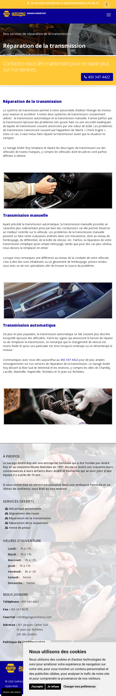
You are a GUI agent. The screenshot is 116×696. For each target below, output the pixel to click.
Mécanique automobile (23, 510)
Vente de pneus (17, 529)
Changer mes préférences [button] (80, 686)
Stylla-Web (11, 687)
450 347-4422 (97, 78)
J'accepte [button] (37, 686)
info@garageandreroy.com (34, 618)
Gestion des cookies (11, 692)
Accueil (7, 54)
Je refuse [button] (53, 686)
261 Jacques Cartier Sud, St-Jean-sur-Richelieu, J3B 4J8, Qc (62, 3)
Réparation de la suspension (26, 524)
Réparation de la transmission (28, 519)
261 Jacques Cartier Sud (25, 631)
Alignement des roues (22, 515)
